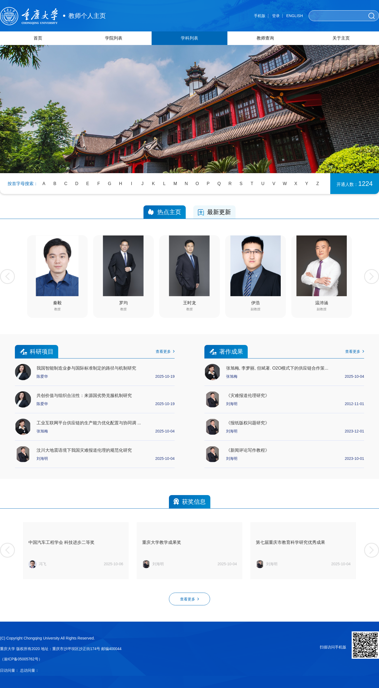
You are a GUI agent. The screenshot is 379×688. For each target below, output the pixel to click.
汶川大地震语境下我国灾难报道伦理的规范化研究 (84, 450)
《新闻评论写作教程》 (247, 450)
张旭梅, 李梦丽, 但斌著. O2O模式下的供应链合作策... (277, 368)
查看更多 (165, 351)
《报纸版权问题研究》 (247, 423)
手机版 (259, 16)
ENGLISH (294, 16)
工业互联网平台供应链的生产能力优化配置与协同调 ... (89, 423)
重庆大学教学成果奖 (161, 542)
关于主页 (341, 38)
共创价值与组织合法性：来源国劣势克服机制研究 (84, 395)
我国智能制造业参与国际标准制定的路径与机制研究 (86, 368)
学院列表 (113, 38)
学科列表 (189, 38)
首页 (38, 38)
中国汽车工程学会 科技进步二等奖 (61, 542)
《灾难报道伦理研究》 (247, 395)
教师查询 (265, 38)
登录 (276, 16)
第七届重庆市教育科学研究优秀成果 (290, 542)
